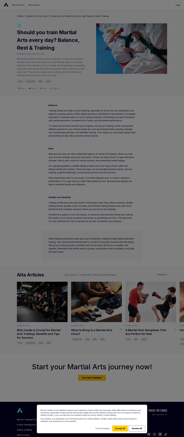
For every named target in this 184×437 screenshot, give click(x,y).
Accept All (120, 428)
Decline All (137, 428)
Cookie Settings (102, 428)
